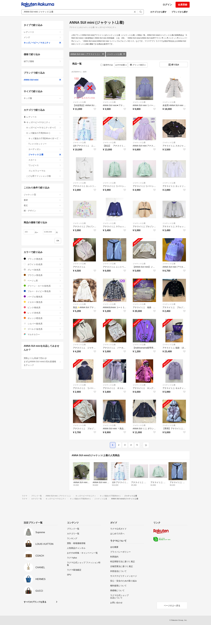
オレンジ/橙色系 (42, 318)
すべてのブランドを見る (35, 602)
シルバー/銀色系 (42, 323)
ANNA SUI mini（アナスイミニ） (87, 54)
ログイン (167, 4)
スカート (44, 160)
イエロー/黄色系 (42, 302)
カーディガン (44, 149)
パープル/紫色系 (42, 296)
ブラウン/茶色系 (42, 275)
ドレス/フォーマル (44, 171)
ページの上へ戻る (172, 605)
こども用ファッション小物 (43, 176)
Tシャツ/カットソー (44, 144)
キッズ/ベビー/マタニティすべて (43, 127)
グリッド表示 (138, 65)
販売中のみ (107, 65)
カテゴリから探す (158, 12)
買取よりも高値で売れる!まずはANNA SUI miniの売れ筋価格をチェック (42, 361)
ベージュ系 (42, 280)
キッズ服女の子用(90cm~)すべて (44, 138)
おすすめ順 (121, 65)
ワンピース (44, 165)
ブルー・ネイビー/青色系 (42, 291)
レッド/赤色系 (42, 312)
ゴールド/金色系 (42, 329)
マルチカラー (42, 334)
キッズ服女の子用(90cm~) (43, 133)
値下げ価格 (42, 61)
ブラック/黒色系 (42, 259)
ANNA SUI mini (42, 80)
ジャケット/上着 (116, 54)
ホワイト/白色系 (42, 264)
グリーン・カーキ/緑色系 (42, 286)
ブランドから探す (179, 12)
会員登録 (182, 4)
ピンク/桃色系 (42, 307)
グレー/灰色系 (42, 269)
